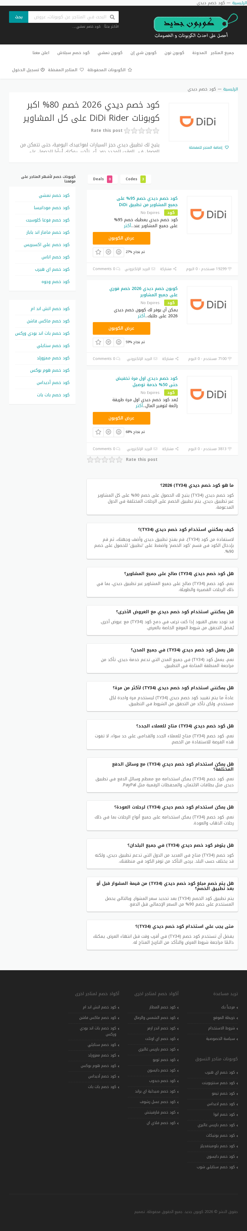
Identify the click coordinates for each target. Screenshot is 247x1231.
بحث (19, 17)
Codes (136, 179)
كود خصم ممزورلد (53, 358)
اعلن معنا (41, 52)
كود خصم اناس (56, 257)
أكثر (127, 226)
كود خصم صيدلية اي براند (155, 1091)
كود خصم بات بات (53, 395)
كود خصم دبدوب (162, 1080)
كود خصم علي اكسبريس (47, 245)
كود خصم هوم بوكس (50, 370)
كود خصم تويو (164, 1059)
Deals (102, 179)
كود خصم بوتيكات (220, 1135)
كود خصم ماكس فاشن (48, 321)
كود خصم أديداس (53, 383)
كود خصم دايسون (221, 1156)
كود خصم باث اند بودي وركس (42, 333)
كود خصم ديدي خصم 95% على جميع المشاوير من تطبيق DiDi (147, 201)
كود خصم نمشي (88, 26)
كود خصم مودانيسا (52, 208)
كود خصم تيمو (223, 1093)
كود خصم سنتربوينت (218, 1082)
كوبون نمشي (110, 52)
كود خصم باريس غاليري (216, 1125)
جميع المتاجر (222, 52)
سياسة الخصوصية (220, 1038)
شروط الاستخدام (221, 1028)
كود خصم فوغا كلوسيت (48, 220)
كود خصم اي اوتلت (160, 1038)
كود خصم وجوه (56, 282)
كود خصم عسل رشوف (158, 1101)
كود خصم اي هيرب (52, 269)
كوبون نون (174, 52)
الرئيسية (230, 89)
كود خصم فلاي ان (161, 1122)
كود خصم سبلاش (73, 52)
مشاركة (168, 269)
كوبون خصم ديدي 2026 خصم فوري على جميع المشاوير (143, 292)
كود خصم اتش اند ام (50, 309)
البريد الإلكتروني (140, 269)
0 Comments (106, 269)
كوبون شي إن (143, 52)
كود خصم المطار (162, 1007)
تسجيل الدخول (28, 70)
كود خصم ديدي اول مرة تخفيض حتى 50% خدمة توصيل (147, 381)
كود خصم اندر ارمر (161, 1028)
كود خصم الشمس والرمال (155, 1017)
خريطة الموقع (224, 1017)
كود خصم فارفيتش (160, 1112)
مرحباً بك (228, 1007)
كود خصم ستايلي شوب (216, 1167)
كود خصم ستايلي (53, 346)
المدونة (199, 52)
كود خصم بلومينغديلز (217, 1146)
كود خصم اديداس (221, 1104)
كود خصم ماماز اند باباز (48, 232)
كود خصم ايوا (224, 1114)
